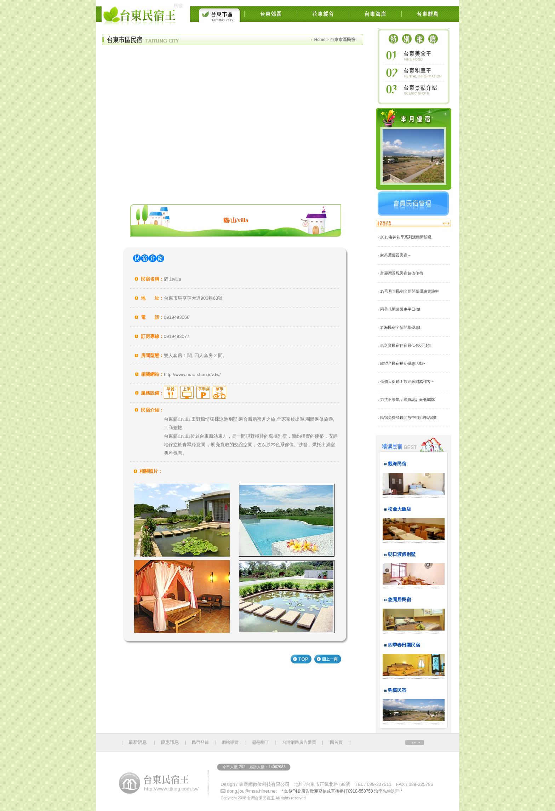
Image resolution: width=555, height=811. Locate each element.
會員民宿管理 (413, 203)
